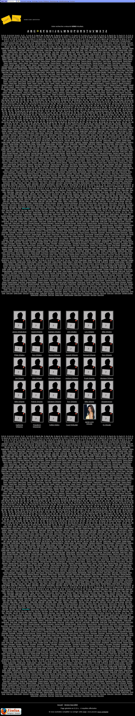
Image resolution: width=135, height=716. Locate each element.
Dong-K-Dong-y (37, 231)
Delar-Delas (31, 144)
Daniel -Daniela (112, 65)
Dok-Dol (96, 219)
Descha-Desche (9, 172)
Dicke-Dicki (120, 194)
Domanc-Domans (47, 223)
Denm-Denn (120, 161)
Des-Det (54, 175)
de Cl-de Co (78, 102)
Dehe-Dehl (128, 135)
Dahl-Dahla (93, 50)
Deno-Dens (123, 162)
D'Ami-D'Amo (14, 43)
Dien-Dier (45, 197)
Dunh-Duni (55, 277)
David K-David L (47, 85)
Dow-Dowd (116, 245)
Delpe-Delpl (11, 151)
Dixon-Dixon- (90, 210)
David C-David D (111, 83)
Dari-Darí (34, 74)
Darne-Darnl (17, 76)
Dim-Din (121, 203)
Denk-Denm (110, 161)
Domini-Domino (107, 225)
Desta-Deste (26, 175)
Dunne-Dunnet (49, 278)
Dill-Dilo (82, 201)
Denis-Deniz (70, 161)
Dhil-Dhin (35, 185)
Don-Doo (18, 234)
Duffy (129, 267)
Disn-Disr (67, 208)
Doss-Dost (116, 240)
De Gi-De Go (6, 105)
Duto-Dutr (75, 288)
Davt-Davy (110, 92)
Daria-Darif (26, 74)
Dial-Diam (10, 190)
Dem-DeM (107, 151)
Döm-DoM (15, 227)
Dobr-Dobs (38, 216)
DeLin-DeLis (20, 148)
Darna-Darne (7, 76)
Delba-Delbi (82, 144)
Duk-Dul (96, 271)
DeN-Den (46, 164)
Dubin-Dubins (68, 262)
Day (12, 96)
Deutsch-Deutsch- (125, 175)
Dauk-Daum (121, 80)
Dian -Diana (87, 190)
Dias (131, 190)
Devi (18, 179)
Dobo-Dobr (83, 214)
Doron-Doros (74, 238)
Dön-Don (93, 231)
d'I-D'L (56, 45)
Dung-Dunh (45, 277)
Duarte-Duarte (114, 260)
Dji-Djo (21, 212)
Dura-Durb (55, 284)
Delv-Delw (80, 151)
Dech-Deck (122, 129)
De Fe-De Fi (33, 103)
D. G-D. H (15, 37)
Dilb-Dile (122, 199)
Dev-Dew (52, 181)
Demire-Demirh (127, 155)
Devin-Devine (66, 179)
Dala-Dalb (47, 54)
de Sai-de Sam (118, 118)
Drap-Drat (44, 253)
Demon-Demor (73, 157)
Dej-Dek (67, 137)
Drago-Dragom (29, 251)
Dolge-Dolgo (51, 221)
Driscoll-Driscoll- (35, 256)
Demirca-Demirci (101, 155)
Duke (55, 271)
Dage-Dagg (11, 50)
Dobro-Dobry (18, 216)
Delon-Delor (93, 150)
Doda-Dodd (97, 216)
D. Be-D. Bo (48, 35)
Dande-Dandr (117, 61)
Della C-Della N (84, 148)
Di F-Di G (11, 186)
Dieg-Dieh (11, 197)
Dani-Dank (65, 68)
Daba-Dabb (89, 46)
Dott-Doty (17, 242)
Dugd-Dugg (91, 269)
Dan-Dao (113, 70)
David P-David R (89, 85)
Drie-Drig (124, 254)
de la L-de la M (26, 109)
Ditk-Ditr (105, 208)
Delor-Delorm (104, 150)
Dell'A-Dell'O (64, 148)
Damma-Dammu (93, 59)
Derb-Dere (65, 166)
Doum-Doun (31, 245)
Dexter (13, 183)
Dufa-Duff (83, 267)
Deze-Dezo (68, 183)
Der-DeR (34, 168)
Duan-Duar (92, 260)
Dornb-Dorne (33, 238)
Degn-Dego (62, 135)
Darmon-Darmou (116, 74)
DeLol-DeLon (83, 150)
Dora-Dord (124, 234)
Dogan (89, 218)
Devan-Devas (57, 177)
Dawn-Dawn (46, 94)
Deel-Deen (30, 133)
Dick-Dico (62, 196)
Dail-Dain (88, 52)
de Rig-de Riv (28, 118)
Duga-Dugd (82, 269)
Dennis (34, 162)
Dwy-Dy (71, 291)
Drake (87, 251)
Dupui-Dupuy (12, 282)
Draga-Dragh (8, 251)
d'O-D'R (95, 45)
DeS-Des (63, 170)
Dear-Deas (16, 127)
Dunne (40, 278)
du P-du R (60, 260)
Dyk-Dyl (26, 293)
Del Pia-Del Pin (124, 139)
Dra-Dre (78, 253)
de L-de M (81, 113)
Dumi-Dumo (106, 273)
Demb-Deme (70, 153)
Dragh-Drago (18, 251)
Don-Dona (31, 227)
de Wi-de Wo (46, 124)
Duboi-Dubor (120, 262)
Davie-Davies (12, 89)
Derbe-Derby (55, 166)
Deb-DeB (42, 129)
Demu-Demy (17, 159)
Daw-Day (6, 96)
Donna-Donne (113, 231)
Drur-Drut (113, 258)
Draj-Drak (80, 251)
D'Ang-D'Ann (66, 43)
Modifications (64, 1)
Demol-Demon (61, 157)
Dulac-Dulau (104, 271)
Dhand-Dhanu (106, 183)
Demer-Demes (118, 153)
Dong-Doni (59, 231)
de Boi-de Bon (38, 100)
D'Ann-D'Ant (76, 43)
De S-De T (16, 122)
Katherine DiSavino (19, 426)
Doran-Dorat (115, 234)
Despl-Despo (86, 174)
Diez (15, 199)
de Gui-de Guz (68, 105)
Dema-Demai (97, 151)
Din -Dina (128, 203)
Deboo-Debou (13, 129)
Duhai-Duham (7, 271)
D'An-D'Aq (85, 43)
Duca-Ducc (99, 264)
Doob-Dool (27, 234)
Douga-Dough (95, 242)
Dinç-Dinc (13, 205)
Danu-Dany (84, 70)
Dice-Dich (47, 194)
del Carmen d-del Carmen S (18, 139)
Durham (98, 284)
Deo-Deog (73, 164)
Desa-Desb (72, 170)
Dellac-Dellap (118, 148)
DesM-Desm (22, 174)
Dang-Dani (107, 63)
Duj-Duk (39, 271)
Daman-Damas (88, 58)
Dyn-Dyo (66, 293)
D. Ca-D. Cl (76, 35)
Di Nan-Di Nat (117, 186)
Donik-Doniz (68, 231)
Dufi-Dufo (22, 269)
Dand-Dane (127, 61)
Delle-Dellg (5, 150)
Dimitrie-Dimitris (39, 203)
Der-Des (124, 168)
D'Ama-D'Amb (114, 41)
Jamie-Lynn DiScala (89, 423)
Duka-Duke (47, 271)
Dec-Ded (66, 131)
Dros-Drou (118, 256)
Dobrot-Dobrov (6, 216)
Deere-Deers (59, 133)
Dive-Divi (9, 210)
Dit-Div (125, 208)
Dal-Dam (69, 58)
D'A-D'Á (4, 45)
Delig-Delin (11, 148)
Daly (46, 58)
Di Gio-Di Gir (31, 186)
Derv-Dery (117, 168)
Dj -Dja (110, 210)
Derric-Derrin (82, 168)
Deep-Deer (49, 133)
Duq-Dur (53, 282)
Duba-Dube (12, 262)
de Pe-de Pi (101, 116)
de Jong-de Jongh (17, 107)
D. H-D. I (33, 37)
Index (29, 1)
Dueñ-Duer (67, 267)
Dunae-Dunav (44, 275)
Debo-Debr (23, 129)
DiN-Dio (5, 207)
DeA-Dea (118, 126)
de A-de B (64, 98)
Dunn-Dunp (71, 278)
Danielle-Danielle (20, 67)
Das (18, 78)
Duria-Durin (115, 284)
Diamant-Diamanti (21, 190)
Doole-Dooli (46, 234)
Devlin (116, 179)
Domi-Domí (28, 225)
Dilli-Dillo (49, 201)
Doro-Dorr (84, 238)
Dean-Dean (47, 126)
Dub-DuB (96, 262)
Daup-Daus (22, 81)
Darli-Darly (96, 74)
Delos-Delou (124, 150)
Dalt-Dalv (32, 58)
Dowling (45, 247)
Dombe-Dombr (70, 223)
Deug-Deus (104, 175)
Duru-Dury (112, 286)
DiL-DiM (96, 201)
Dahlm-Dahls (13, 52)
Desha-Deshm (60, 172)
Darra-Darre (44, 76)
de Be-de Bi (15, 100)
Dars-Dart (91, 76)
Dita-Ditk (98, 208)
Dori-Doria (57, 236)
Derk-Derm (6, 168)
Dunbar (63, 275)
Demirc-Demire (114, 155)
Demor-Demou (85, 157)
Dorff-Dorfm (40, 236)
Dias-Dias (10, 192)
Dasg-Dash (87, 78)
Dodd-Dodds (112, 216)
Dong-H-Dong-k (24, 231)
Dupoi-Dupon (43, 280)
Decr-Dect (58, 131)
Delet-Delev (23, 146)
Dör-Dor (122, 236)
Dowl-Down (52, 247)
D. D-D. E (102, 35)
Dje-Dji (15, 212)
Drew (51, 254)
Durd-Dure (72, 284)
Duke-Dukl (88, 271)
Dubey (40, 262)
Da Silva (51, 46)
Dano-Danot (5, 70)
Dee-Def (76, 133)
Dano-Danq (15, 70)
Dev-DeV (93, 179)
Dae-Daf (118, 48)
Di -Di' (82, 188)
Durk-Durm (11, 286)
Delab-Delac (126, 140)
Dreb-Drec (96, 253)
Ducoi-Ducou (76, 266)
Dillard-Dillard (24, 201)
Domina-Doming (124, 223)
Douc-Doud (75, 242)
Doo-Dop (73, 234)
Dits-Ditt (112, 208)
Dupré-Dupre (88, 280)
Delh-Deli (114, 146)
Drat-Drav (53, 253)
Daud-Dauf (91, 80)
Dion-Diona (31, 207)
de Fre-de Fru (99, 103)
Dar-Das (13, 78)
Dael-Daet (110, 48)
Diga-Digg (43, 199)
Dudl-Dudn (32, 267)
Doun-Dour (41, 245)
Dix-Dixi (37, 210)
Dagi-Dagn (30, 50)
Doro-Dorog (53, 238)
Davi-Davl (83, 92)
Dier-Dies (62, 197)
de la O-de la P (50, 109)
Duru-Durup (102, 286)
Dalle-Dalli (82, 56)
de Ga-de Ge (117, 103)
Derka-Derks (127, 166)
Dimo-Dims (113, 203)
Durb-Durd (63, 284)
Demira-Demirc (89, 155)
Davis (126, 89)
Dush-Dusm (6, 288)
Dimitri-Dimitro (50, 203)
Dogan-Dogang (105, 218)
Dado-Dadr (84, 48)
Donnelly (5, 232)
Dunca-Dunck (128, 275)
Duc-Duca (90, 264)
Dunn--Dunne (32, 278)
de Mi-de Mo (78, 115)
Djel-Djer (8, 212)
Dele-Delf (32, 146)
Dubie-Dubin (57, 262)
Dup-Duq (21, 282)
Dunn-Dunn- (21, 278)
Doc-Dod (88, 216)
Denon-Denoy (113, 162)
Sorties (35, 1)
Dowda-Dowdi (7, 247)
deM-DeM (115, 151)
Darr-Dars (83, 76)
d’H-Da (124, 45)
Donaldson (119, 227)
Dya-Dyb (93, 291)
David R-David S (102, 85)
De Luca (49, 113)
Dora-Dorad (89, 234)
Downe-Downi (102, 247)
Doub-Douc (53, 242)
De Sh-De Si (51, 120)
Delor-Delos (114, 150)
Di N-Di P (127, 186)
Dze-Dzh (117, 293)
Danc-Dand (107, 61)
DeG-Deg (14, 135)
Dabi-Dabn (108, 46)
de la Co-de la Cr (94, 107)
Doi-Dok (80, 219)
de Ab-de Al (122, 96)
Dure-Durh (91, 284)
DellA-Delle (128, 148)
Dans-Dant (34, 70)
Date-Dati (39, 80)
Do (113, 212)
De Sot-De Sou (92, 120)
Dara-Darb (31, 72)
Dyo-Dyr (74, 293)
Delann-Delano (121, 142)
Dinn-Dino (113, 205)
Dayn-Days (90, 96)
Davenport (97, 81)
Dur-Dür (77, 286)
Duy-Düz (100, 290)
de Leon (83, 111)
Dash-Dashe (97, 78)
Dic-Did (69, 196)
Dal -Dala (29, 54)
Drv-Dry (130, 258)
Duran (102, 282)
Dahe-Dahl (75, 50)
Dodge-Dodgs (12, 218)
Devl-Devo (129, 179)
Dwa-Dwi (31, 291)
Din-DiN (81, 205)
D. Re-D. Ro (22, 39)
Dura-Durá (110, 282)
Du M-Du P (51, 260)
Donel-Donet (102, 229)
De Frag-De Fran (75, 103)
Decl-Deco (26, 131)
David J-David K (34, 85)
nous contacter (102, 712)
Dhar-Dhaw (6, 185)
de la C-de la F (114, 107)
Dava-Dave (67, 81)
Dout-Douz (68, 245)
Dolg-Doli (60, 221)
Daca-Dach (22, 48)
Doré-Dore (12, 236)
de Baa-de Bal (74, 98)
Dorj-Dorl (114, 236)
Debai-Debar (58, 127)
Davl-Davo (92, 92)
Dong (120, 229)
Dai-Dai (48, 52)
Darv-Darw (128, 76)
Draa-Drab (103, 249)
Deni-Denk (101, 161)
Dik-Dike (93, 199)
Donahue (74, 227)
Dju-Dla (68, 212)
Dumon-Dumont (118, 273)
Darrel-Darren (55, 76)
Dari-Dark (51, 74)
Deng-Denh (105, 159)
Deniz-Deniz (81, 161)
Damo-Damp (127, 59)
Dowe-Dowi (27, 247)
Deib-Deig (21, 137)
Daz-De (114, 96)
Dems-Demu (7, 159)
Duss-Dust (35, 288)
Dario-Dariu (43, 74)
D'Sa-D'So (103, 45)
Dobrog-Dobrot (125, 214)
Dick (61, 194)
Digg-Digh (51, 199)
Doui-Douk (12, 245)
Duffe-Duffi (114, 267)
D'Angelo (49, 43)
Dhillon (28, 185)
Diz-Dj (105, 210)
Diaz (74, 192)
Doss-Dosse (106, 240)
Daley (124, 54)
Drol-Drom (91, 256)
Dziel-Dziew (68, 295)
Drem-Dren (129, 253)
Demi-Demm (39, 157)
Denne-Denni (14, 162)
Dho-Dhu (59, 185)
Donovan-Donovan (120, 232)
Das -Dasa (53, 78)
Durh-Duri (106, 284)
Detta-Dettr (88, 175)
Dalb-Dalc (55, 54)
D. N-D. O (129, 37)
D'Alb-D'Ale (60, 41)
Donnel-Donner (29, 232)
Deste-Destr (36, 175)
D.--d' (130, 39)
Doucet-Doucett (64, 242)
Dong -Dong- (12, 231)
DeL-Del (22, 144)
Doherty (27, 219)
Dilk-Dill (6, 201)
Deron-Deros (44, 168)
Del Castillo (46, 139)
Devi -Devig (37, 179)
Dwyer (65, 291)
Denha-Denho (115, 159)
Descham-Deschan (123, 170)
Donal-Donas (8, 229)
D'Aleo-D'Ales (71, 41)
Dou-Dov (76, 245)
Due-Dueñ (58, 267)
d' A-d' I (7, 41)
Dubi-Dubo (78, 262)
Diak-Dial (128, 188)
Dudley (18, 267)
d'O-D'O (70, 45)
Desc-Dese (31, 172)
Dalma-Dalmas (100, 56)
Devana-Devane (45, 177)
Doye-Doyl (36, 249)
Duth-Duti (59, 288)
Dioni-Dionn (50, 207)
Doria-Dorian (67, 236)
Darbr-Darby (50, 72)
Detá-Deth (62, 175)
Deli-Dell (36, 148)
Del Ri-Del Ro (47, 140)
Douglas (5, 243)
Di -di (80, 186)
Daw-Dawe (6, 94)
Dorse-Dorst (19, 240)
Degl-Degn (53, 135)
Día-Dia (51, 192)
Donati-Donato (40, 229)
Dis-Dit (91, 208)
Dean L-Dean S (70, 126)
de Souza (102, 120)
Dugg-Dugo (118, 269)
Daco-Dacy (40, 48)
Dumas (46, 273)
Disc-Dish (43, 208)
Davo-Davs (101, 92)
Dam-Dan (16, 61)
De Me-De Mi (56, 115)
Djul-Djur (52, 212)
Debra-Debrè (33, 129)
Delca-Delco (101, 144)
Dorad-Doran (99, 234)
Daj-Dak (120, 52)
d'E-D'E (38, 45)
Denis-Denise (22, 161)
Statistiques (54, 1)
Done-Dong (112, 229)
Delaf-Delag (15, 142)
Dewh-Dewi (108, 181)
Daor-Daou (121, 70)
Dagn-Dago (39, 50)
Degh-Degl (44, 135)
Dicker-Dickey (110, 194)
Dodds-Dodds (123, 216)
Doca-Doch (61, 216)
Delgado (61, 146)
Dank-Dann (85, 68)
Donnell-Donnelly (125, 231)
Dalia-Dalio (27, 56)
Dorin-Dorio (98, 236)
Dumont (127, 273)
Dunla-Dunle (88, 277)
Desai (29, 170)
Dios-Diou (94, 207)
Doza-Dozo (87, 249)
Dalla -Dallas (52, 56)
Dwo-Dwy (58, 291)
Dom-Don (23, 227)
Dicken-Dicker (85, 194)
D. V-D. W (94, 39)
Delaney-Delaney (95, 142)
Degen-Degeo (24, 135)
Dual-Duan (83, 260)
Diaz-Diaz (105, 192)
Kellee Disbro (54, 425)
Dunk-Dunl (72, 277)
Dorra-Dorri (102, 238)
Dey (25, 183)
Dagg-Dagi (21, 50)
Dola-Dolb (127, 219)
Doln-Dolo (129, 221)
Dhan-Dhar (116, 183)
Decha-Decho (112, 129)
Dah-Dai (41, 52)
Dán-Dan (28, 61)
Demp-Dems (128, 157)
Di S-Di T (68, 188)
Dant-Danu (75, 70)
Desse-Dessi (7, 175)
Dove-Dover (84, 245)
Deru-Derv (108, 168)
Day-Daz (107, 96)
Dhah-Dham (85, 183)
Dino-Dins (121, 205)
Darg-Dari (17, 74)
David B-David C (98, 83)
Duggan (99, 269)
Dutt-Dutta (96, 288)
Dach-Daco (31, 48)
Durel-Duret (81, 284)
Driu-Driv (52, 256)
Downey (93, 247)
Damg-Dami (12, 59)
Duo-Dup (129, 278)
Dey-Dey (35, 183)
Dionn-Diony (60, 207)
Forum (40, 1)
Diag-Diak (121, 188)
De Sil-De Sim (62, 120)
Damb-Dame (122, 58)
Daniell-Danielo (34, 67)
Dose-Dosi (88, 240)
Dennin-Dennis (25, 162)
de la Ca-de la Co (81, 107)
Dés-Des (115, 172)
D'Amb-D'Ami (125, 41)
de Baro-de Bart (93, 98)
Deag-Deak (98, 124)
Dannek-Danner (107, 68)
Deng (98, 159)
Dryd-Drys (5, 260)
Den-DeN (81, 159)
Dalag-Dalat (37, 54)
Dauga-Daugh (101, 80)
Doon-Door (65, 234)
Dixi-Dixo (44, 210)
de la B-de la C (67, 107)
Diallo (3, 190)
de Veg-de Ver (73, 122)
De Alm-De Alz (14, 98)
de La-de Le (68, 111)
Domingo (4, 225)
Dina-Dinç (5, 205)
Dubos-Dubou (8, 264)
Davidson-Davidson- (120, 87)
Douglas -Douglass (113, 243)
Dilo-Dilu (88, 201)
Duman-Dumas (37, 273)
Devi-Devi (29, 179)
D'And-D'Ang (40, 43)
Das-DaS (117, 78)
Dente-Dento (22, 164)
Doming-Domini (67, 225)
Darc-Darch (71, 72)
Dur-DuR (23, 284)
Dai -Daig (55, 52)
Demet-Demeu (7, 155)
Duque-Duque (31, 282)
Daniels (56, 67)
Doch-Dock (71, 216)
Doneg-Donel (92, 229)
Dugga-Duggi (108, 269)
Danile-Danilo (23, 68)
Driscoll (25, 256)
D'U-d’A (117, 45)
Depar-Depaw (109, 164)
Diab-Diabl (96, 188)
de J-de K (38, 107)
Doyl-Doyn (71, 249)
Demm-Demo (50, 157)
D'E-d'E (25, 45)
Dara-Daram (21, 72)
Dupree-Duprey (110, 280)
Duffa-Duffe (104, 267)
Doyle (43, 249)
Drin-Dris (18, 256)
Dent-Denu (38, 164)
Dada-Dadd (57, 48)
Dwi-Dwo (39, 291)
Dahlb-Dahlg (113, 50)
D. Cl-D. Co (85, 35)
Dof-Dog (83, 218)
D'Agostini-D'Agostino (39, 41)
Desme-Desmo (33, 174)
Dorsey (12, 240)
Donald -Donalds (108, 227)
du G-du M (43, 260)
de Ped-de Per (91, 116)
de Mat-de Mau (14, 115)
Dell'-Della (73, 148)
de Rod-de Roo (46, 118)
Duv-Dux (83, 290)
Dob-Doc (53, 216)
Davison (62, 92)
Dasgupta (70, 78)
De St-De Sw (6, 122)
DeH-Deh (119, 135)
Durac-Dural (61, 282)
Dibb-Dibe (18, 194)
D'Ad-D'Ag (26, 41)
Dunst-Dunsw (102, 278)
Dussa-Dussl (26, 288)
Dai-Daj (113, 52)
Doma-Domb (59, 223)
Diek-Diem (28, 197)
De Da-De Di (123, 102)
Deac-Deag (89, 124)
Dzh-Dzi (51, 295)
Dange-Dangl (97, 63)
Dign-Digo (73, 199)
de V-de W (8, 124)
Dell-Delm (23, 150)
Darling (76, 74)
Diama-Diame (34, 190)
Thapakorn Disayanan (37, 426)
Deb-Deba (48, 127)
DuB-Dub (104, 262)
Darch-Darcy (81, 72)
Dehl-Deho (5, 137)
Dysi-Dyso (88, 293)
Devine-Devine (83, 179)
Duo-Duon (121, 278)
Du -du (68, 260)
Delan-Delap (14, 144)
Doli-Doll (78, 221)
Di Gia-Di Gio (21, 186)
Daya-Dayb (63, 96)
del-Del (107, 137)
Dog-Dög (114, 218)
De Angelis (43, 98)
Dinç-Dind (21, 205)
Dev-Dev (14, 177)
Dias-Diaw (19, 192)
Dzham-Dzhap (127, 293)
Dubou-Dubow (20, 264)
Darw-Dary (5, 78)
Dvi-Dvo (114, 290)
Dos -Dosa (70, 240)
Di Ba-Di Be (74, 185)
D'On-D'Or (77, 45)
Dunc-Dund (7, 277)
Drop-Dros (109, 256)
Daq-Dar (12, 72)
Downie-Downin (114, 247)
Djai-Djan (117, 210)
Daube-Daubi (73, 80)
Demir (63, 155)
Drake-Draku (122, 251)
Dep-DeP (15, 166)
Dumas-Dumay (61, 273)
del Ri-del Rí (30, 140)
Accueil (23, 1)
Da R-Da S (43, 46)
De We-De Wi (24, 124)
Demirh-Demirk (7, 157)
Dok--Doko (88, 219)
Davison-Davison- (72, 92)
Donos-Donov (84, 232)
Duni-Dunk (64, 277)
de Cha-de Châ (54, 102)
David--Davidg (20, 87)
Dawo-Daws (80, 94)
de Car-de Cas (11, 102)
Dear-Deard (127, 126)
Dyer (131, 291)
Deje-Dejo (59, 137)
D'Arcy (99, 43)
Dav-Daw (128, 92)
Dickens (76, 194)
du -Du (35, 260)
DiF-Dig (35, 199)
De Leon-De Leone (102, 111)
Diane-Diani (107, 190)
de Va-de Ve (62, 122)
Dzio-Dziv (86, 295)
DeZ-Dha (76, 183)
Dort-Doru (38, 240)
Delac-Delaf (6, 142)
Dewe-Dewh (98, 181)
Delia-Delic (123, 146)
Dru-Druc (41, 258)
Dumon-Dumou (14, 275)
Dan (22, 61)
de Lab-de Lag (20, 111)
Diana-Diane (97, 190)
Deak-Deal (108, 124)
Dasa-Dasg (62, 78)
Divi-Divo (17, 210)
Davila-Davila (98, 89)
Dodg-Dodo (22, 218)
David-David (86, 83)
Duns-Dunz (112, 278)
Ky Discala (107, 425)
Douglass (124, 243)
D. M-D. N (121, 37)
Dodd (104, 216)
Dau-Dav (48, 81)
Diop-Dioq (77, 207)
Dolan (110, 219)
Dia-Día (27, 192)
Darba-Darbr (40, 72)
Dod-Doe (50, 218)
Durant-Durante (33, 284)
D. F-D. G (129, 35)
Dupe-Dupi (15, 280)
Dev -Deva (23, 177)
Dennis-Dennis (62, 162)
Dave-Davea (76, 81)
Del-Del (100, 137)
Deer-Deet (68, 133)
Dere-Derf (93, 166)
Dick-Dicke (68, 194)
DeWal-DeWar (70, 181)
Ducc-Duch (108, 264)
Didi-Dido (102, 196)
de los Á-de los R (21, 113)
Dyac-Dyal (86, 291)
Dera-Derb (45, 166)
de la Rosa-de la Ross (99, 109)
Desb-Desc (81, 170)
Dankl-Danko (75, 68)
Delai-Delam (45, 142)
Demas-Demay (36, 153)
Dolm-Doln (121, 221)
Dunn (115, 277)
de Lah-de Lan (31, 111)
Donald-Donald (95, 227)
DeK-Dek (84, 137)
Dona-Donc (63, 229)
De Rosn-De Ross (72, 118)
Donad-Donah (51, 227)
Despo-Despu (97, 174)
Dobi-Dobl (65, 214)
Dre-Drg (111, 254)
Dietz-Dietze (124, 197)
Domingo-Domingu (16, 225)
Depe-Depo (127, 164)
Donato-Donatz (52, 229)
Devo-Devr (34, 181)
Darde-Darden (101, 72)
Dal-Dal (22, 54)
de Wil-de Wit (36, 124)
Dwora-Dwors (49, 291)
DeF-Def (100, 133)
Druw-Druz (122, 258)
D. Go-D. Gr (6, 37)
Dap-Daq (5, 72)
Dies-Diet (70, 197)
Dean (5, 126)
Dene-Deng (90, 159)
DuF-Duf (49, 269)
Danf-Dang (66, 63)
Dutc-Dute (51, 288)
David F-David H (8, 85)
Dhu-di (66, 185)
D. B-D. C (67, 35)
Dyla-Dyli (43, 293)
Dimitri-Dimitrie (26, 203)
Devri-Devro (43, 181)
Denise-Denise (33, 161)
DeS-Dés (107, 172)
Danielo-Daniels (46, 67)
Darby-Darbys (61, 72)
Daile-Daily (80, 52)
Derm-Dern (26, 168)
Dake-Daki (128, 52)
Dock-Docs (80, 216)
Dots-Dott (9, 242)
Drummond (87, 258)
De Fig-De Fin (44, 103)
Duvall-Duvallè (47, 290)
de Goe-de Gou (18, 105)
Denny (95, 162)
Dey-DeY (51, 183)
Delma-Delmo (58, 150)
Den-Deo (65, 164)
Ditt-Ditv (119, 208)
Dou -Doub (33, 242)
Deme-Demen (81, 153)
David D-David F (125, 83)
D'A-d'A (130, 43)
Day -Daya (54, 96)
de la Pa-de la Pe (63, 109)
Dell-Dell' (43, 148)
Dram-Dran (11, 253)
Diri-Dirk (5, 208)
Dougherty (105, 242)
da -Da (13, 46)
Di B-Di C (91, 185)
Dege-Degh (34, 135)
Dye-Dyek (116, 291)
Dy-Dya (78, 291)
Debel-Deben (87, 127)
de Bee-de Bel (117, 98)
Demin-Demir (55, 155)
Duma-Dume (73, 273)
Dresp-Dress (26, 254)
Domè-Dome (92, 223)
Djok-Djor (28, 212)
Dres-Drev (36, 254)
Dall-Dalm (90, 56)
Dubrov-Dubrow (52, 264)
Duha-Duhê (17, 271)
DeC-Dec (74, 129)
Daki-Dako (7, 54)
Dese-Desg (40, 172)
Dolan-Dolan (118, 219)
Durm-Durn (32, 286)
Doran (107, 234)
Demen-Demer (93, 153)
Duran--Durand (120, 282)
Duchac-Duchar (119, 264)
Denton (30, 164)
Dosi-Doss (97, 240)
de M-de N (125, 115)
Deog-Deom (82, 164)
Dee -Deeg (12, 133)
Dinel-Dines (38, 205)
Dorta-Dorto (29, 240)
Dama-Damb (111, 58)
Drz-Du (19, 260)
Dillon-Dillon (73, 201)
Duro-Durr (60, 286)
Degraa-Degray (72, 135)
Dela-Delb (73, 144)
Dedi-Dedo (93, 131)
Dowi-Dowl (37, 247)
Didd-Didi (76, 196)
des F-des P (14, 170)
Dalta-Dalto (6, 58)
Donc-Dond (72, 229)
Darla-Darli (68, 74)
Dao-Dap (129, 70)
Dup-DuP (6, 280)
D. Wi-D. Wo (114, 39)
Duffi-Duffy (122, 267)
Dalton (13, 58)
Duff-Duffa (95, 267)
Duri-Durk (123, 284)
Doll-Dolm (112, 221)
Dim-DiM (110, 201)
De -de (23, 98)
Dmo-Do (108, 212)
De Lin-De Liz (128, 111)
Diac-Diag (112, 188)
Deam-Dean (126, 124)
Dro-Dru (34, 258)
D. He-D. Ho (24, 37)
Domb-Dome (82, 223)
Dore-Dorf (31, 236)
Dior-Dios (85, 207)
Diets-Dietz (114, 197)
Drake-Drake (112, 251)
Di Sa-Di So (54, 188)
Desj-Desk (123, 172)
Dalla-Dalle (73, 56)
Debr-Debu (51, 129)
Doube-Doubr (43, 242)
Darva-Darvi (118, 76)
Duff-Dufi (15, 269)
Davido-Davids (58, 87)
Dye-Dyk (9, 293)
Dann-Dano (128, 68)
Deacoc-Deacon (78, 124)
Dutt (89, 288)
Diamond (55, 190)
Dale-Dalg (10, 56)
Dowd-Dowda (126, 245)
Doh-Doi (66, 219)
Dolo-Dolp (8, 223)
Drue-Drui (57, 258)
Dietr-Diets (105, 197)
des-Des (22, 170)
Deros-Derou (54, 168)
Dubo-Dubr (30, 264)
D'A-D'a (98, 41)
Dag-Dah (57, 50)
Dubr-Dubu (63, 264)
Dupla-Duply (32, 280)
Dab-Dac (13, 48)
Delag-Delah (25, 142)
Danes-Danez (55, 63)
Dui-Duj (33, 271)
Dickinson (13, 196)
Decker (10, 131)
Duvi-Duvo (75, 290)
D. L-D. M (82, 37)
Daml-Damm (81, 59)
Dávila (90, 89)
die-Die (115, 196)
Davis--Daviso (52, 92)
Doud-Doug (85, 242)
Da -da (20, 46)
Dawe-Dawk (26, 94)
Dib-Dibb (10, 194)
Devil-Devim (55, 179)
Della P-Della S (96, 148)
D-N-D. (17, 35)
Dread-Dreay (86, 253)
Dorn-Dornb (23, 238)
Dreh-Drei (113, 253)
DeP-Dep (99, 164)
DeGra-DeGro (85, 135)
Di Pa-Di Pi (15, 188)
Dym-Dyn (58, 293)
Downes (72, 247)
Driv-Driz (60, 256)
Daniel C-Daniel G (56, 65)
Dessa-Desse (126, 174)
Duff (89, 267)
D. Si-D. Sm (59, 39)
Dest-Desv (46, 175)
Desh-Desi (91, 172)
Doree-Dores (21, 236)
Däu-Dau (82, 80)
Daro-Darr (35, 76)
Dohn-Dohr (58, 219)
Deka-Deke (75, 137)
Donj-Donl (77, 231)
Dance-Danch (86, 61)
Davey (5, 83)
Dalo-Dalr (121, 56)
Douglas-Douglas (64, 243)
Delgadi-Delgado (51, 146)
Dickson (41, 196)
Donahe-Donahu (63, 227)
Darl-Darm (105, 74)
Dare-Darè (120, 72)
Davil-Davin (108, 89)
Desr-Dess (116, 174)
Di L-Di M (73, 186)
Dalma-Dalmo (112, 56)
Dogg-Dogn (123, 218)
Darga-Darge (8, 74)
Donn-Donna (102, 231)
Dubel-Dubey (32, 262)
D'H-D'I (50, 45)
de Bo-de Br (55, 100)
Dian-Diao (117, 190)
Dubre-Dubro (40, 264)
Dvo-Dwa (24, 291)
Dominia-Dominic (80, 225)
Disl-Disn (59, 208)
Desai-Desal (46, 170)
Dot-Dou (25, 242)
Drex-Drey (93, 254)
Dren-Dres (6, 254)
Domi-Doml (118, 225)
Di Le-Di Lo (65, 186)
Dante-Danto (65, 70)
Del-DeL (59, 144)
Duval (18, 290)
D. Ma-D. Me (92, 37)
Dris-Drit (45, 256)
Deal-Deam (117, 124)
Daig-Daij (63, 52)
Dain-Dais (106, 52)
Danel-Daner (34, 63)
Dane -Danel (23, 63)
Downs (10, 249)
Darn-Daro (27, 76)
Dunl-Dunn (108, 277)
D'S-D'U (110, 45)
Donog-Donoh (62, 232)
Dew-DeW (60, 181)
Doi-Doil (73, 219)
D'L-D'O (63, 45)
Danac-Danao (56, 61)
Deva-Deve (75, 177)
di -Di (98, 185)
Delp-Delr (20, 151)
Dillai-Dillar (14, 201)
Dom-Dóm (114, 223)
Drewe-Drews (74, 254)
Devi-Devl (109, 179)
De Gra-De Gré (43, 105)
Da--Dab (81, 46)
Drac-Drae (120, 249)
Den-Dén (124, 159)
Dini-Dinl (97, 205)
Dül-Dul (7, 273)
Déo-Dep (91, 164)
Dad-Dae (93, 48)
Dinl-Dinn (104, 205)
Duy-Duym (92, 290)
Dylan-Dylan (34, 293)
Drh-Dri (117, 254)
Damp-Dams (7, 61)
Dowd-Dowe (17, 247)
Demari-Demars (12, 153)
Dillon (55, 201)
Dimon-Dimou (103, 203)
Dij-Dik (86, 199)
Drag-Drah (64, 251)
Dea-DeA (110, 126)
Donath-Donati (28, 229)
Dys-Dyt (96, 293)
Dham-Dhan (95, 183)
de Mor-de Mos (108, 115)
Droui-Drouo (6, 258)
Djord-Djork (37, 212)
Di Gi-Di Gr (41, 186)
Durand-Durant (13, 284)
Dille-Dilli (41, 201)
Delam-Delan (69, 142)
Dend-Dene (62, 159)
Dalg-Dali (18, 56)
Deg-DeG (6, 135)
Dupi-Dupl (23, 280)
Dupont (51, 280)
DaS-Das (125, 78)
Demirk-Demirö (19, 157)
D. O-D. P (5, 39)
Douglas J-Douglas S (97, 243)
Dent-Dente (12, 164)
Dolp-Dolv (16, 223)
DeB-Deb (78, 127)
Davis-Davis (17, 92)
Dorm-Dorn (13, 238)
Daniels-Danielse (105, 67)
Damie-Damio (61, 59)
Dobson (46, 216)
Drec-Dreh (105, 253)
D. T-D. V (86, 39)
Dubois (111, 262)
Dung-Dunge (35, 277)
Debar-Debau (69, 127)
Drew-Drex (84, 254)
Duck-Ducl (58, 266)
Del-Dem (88, 151)
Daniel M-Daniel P (85, 65)
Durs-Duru (93, 286)
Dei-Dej (45, 137)
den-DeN (34, 159)
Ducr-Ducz (95, 266)
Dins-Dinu (129, 205)
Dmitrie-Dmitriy (90, 212)
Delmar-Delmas (46, 150)
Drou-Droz (16, 258)
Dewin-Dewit (118, 181)
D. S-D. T (78, 39)
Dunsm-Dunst (91, 278)
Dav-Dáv (46, 83)
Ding (54, 205)
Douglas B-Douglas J (80, 243)
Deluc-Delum (52, 151)
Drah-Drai (72, 251)
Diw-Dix (31, 210)
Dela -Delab (116, 140)
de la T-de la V (127, 109)
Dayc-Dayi (72, 96)
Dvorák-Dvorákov (124, 290)
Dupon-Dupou (68, 280)
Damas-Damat (100, 58)
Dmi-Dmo (100, 212)
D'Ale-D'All (81, 41)
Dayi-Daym (81, 96)
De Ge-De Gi (127, 103)
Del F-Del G (68, 139)
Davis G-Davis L (29, 92)
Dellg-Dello (14, 150)
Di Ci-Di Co (111, 185)
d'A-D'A (18, 41)
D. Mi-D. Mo (111, 37)
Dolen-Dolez (33, 221)
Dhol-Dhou (51, 185)
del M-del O (103, 139)
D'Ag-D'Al (51, 41)
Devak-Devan (33, 177)
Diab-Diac (104, 188)
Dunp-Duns (80, 278)
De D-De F (12, 103)
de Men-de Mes (44, 115)
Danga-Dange (86, 63)
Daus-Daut (31, 81)
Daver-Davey (126, 81)
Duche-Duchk (27, 266)
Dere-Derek (73, 166)
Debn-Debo (123, 127)
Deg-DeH (111, 135)
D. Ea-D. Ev (111, 35)
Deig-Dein (29, 137)
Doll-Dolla (86, 221)
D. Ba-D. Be (38, 35)
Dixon (51, 210)
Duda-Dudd (112, 266)
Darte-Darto (100, 76)
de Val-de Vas (52, 122)
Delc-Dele (110, 144)
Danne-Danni (119, 68)
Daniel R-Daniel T (99, 65)
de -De (57, 98)
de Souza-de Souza (114, 120)
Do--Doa (11, 214)
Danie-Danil (12, 68)
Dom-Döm (6, 227)
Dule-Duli (121, 271)
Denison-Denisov (58, 161)
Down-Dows (18, 249)
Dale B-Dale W (95, 54)
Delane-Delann (109, 142)
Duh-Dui (26, 271)
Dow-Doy (27, 249)
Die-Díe (10, 199)
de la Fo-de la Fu (126, 107)
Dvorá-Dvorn (6, 291)
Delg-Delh (106, 146)
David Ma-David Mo (61, 85)
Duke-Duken (67, 271)
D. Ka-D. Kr (56, 37)
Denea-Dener (72, 159)
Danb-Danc (76, 61)
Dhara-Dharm (126, 183)
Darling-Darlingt (85, 74)
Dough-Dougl (128, 242)
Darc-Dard (91, 72)
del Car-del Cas (35, 139)
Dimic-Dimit (15, 203)
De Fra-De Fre (88, 103)
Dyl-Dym (51, 293)
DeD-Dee (101, 131)
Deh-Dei (13, 137)
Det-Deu (96, 175)
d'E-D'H (44, 45)
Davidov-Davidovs (45, 87)
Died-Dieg (123, 196)
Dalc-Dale (63, 54)
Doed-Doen (58, 218)
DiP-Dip (116, 207)
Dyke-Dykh (18, 293)
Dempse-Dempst (116, 157)
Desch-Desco (21, 172)
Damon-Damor (116, 59)
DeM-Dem (124, 151)
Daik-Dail (71, 52)
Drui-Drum (66, 258)
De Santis (10, 120)
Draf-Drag (128, 249)
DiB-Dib (26, 194)
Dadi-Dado (75, 48)
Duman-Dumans (24, 273)
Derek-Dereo (84, 166)
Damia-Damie (50, 59)
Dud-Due (50, 267)
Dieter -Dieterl (80, 197)
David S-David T (116, 85)
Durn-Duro (41, 286)
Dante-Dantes (55, 70)
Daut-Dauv (40, 81)
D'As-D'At (122, 43)
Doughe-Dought (116, 242)
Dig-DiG (59, 199)
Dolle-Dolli (103, 221)
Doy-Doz (79, 249)
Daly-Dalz (61, 58)
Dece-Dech (102, 129)
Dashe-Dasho (108, 78)
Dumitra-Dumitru (95, 273)
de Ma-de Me (26, 115)
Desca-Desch (92, 170)
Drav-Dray (61, 253)
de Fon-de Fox (62, 103)
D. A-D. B (29, 35)
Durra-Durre (69, 286)
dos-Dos (62, 240)
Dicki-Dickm (22, 196)
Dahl (81, 50)
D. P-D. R (13, 39)
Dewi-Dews (128, 181)
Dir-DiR (12, 208)
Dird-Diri (129, 207)
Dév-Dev (46, 179)
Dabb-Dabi (99, 46)
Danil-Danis (46, 68)
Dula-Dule (113, 271)
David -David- (9, 87)
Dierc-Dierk (54, 197)
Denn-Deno (102, 162)
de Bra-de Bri (66, 100)
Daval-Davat (57, 81)
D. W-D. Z (123, 39)
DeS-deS (68, 174)
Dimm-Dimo (92, 203)
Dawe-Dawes (16, 94)
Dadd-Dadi (66, 48)
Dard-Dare (111, 72)
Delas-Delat (40, 144)
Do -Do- (125, 212)
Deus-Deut (113, 175)
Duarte (99, 260)
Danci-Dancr (97, 61)
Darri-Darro (75, 76)
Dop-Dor (80, 234)
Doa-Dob (18, 214)
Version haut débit (71, 705)
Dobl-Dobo (74, 214)
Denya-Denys (56, 164)
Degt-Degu (103, 135)
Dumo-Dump (25, 275)
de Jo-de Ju (29, 107)
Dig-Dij (80, 199)
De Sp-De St (127, 120)
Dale (70, 54)
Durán (88, 282)
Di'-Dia (88, 188)
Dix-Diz (99, 210)
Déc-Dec (50, 131)
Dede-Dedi (84, 131)
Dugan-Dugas (71, 269)
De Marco (109, 113)
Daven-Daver (116, 81)
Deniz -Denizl (92, 161)
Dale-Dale (85, 54)
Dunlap (80, 277)
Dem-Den (26, 159)
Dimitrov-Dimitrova (71, 203)
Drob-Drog (74, 256)
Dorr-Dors (110, 238)
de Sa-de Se (34, 120)
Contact (72, 1)
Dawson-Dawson (127, 94)
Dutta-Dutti (124, 288)
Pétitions (46, 1)
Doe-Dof (76, 218)
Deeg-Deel (21, 133)
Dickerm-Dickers (97, 194)
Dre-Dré (121, 253)
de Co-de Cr (106, 102)
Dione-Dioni (40, 207)
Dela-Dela (107, 140)
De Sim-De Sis (73, 120)
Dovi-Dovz (103, 245)
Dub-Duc (82, 264)
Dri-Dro (67, 256)
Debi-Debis (105, 127)
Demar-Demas (24, 153)
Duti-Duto (67, 288)
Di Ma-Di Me (98, 186)
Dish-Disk (51, 208)
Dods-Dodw (41, 218)
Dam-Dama (77, 58)
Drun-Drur (105, 258)
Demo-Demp (96, 157)
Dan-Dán (36, 61)
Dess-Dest (17, 175)
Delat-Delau (50, 144)
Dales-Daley (116, 54)
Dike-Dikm (101, 199)
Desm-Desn (52, 174)
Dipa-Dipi (108, 207)
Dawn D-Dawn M (58, 94)
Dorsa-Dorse (120, 238)
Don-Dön (85, 231)
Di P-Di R (32, 188)
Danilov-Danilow (35, 68)
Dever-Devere (107, 177)
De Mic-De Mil (67, 115)
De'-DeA (68, 124)
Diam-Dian (78, 190)
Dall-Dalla (42, 56)
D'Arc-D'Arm (107, 43)
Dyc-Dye (108, 291)
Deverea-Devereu (120, 177)
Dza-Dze (110, 293)
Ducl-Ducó (66, 266)
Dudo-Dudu (41, 267)
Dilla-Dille (33, 201)
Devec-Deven (85, 177)
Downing (124, 247)
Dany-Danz (94, 70)
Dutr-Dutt (83, 288)
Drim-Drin (10, 256)
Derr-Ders (92, 168)
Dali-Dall (35, 56)
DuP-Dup (58, 280)
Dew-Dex (6, 183)
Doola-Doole (36, 234)
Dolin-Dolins (69, 221)
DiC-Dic (40, 194)
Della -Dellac (108, 148)
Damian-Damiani (23, 59)
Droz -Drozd (25, 258)
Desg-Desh (49, 172)
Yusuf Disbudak (72, 425)
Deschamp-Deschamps (106, 170)
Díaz (32, 192)
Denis (8, 161)
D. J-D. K (47, 37)
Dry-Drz (13, 260)
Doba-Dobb (27, 214)
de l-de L (80, 109)
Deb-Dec (59, 129)
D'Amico (5, 43)
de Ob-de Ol (27, 116)
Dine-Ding (48, 205)
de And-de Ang (32, 98)
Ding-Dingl (65, 205)
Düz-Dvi (107, 290)
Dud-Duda (103, 266)
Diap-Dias (125, 190)
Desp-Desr (107, 174)
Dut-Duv (12, 290)
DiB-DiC (33, 194)
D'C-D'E (18, 45)
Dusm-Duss (16, 288)
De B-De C (93, 100)
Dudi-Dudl (11, 267)
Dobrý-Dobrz (28, 216)
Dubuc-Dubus (73, 264)
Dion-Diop (69, 207)
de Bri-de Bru (77, 100)
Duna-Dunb (55, 275)
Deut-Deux (6, 177)
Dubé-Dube (21, 262)
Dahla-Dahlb (102, 50)
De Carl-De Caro (117, 100)
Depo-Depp (7, 166)
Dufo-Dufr (41, 269)
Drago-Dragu (54, 251)
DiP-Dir (122, 207)
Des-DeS (55, 170)
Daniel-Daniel (43, 65)
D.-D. (23, 35)
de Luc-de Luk (64, 113)
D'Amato (105, 41)
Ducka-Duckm (48, 266)
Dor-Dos (55, 240)
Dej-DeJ (52, 137)
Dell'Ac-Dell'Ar (53, 148)
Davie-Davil (82, 89)
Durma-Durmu (21, 286)
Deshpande (82, 172)
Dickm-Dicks (32, 196)
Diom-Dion (22, 207)
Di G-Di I (49, 186)
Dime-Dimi (6, 203)
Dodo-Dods (32, 218)
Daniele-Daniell (7, 67)
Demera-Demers (106, 153)
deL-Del (74, 150)
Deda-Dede (74, 131)
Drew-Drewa (63, 254)
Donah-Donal (83, 227)
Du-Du (28, 260)
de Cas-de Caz (36, 102)
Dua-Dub (124, 260)
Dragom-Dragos (42, 251)
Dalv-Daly (40, 58)
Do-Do (118, 212)
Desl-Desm (12, 174)
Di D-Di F (127, 185)
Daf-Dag (125, 48)
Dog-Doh (11, 219)
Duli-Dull (129, 271)
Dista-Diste (84, 208)
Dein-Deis (38, 137)
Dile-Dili (129, 199)
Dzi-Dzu (94, 295)
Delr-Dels (27, 151)
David (29, 83)
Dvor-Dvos (16, 291)
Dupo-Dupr (79, 280)
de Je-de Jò (125, 105)
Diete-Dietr (90, 197)
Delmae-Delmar (34, 150)
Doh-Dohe (19, 219)
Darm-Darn (127, 74)
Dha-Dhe (14, 185)
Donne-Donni (41, 232)
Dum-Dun (34, 275)
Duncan (85, 275)
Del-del (123, 137)
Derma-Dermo (16, 168)
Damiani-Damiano (37, 59)
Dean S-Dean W (83, 126)
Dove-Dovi (94, 245)
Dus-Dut (43, 288)
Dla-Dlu (74, 212)
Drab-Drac (112, 249)
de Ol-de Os (44, 116)
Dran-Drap (20, 253)
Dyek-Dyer (125, 291)
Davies (19, 89)
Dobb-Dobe (47, 214)
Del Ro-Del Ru (58, 140)
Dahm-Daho (32, 52)
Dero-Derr (64, 168)
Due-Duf (75, 267)
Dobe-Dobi (57, 214)
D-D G (3, 35)
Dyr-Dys (81, 293)
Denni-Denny (87, 162)
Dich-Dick (55, 194)
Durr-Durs (85, 286)
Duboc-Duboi (87, 262)
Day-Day (45, 96)
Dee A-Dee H (123, 131)
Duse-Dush (128, 286)
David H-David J (21, 85)
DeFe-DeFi (92, 133)
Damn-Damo (105, 59)
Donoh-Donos (73, 232)
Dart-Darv (109, 76)
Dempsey (105, 157)
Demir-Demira (77, 155)
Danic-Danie (126, 63)
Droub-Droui (127, 256)
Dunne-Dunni (61, 278)
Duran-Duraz (45, 284)
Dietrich (98, 197)
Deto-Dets (79, 175)
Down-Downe (63, 247)
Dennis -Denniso (75, 162)
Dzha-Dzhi (34, 295)
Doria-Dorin (89, 236)
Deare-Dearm (6, 127)
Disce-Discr (35, 208)
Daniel (5, 65)
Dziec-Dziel (59, 295)
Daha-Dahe (65, 50)
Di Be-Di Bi (83, 185)
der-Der (37, 166)
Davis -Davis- (41, 92)
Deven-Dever (96, 177)
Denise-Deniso (45, 161)
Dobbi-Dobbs (37, 214)
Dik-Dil (108, 199)
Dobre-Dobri (104, 214)
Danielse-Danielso (119, 67)
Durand (129, 282)
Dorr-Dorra (93, 238)
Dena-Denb (43, 159)
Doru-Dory (47, 240)
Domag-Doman (34, 223)
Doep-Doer (68, 218)
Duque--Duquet (43, 282)
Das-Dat (32, 80)
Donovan (93, 232)
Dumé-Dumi (83, 273)
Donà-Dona (40, 227)
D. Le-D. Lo (73, 37)
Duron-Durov (50, 286)
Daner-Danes (45, 63)
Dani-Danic (116, 63)
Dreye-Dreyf (102, 254)
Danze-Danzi (104, 70)
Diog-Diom (13, 207)
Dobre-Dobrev (93, 214)
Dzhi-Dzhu (43, 295)
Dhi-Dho (43, 185)
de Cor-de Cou (95, 102)
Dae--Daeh (101, 48)
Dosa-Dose (79, 240)
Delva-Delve (70, 151)
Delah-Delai (35, 142)
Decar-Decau (84, 129)
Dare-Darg (129, 72)
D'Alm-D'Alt (90, 41)
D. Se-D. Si (50, 39)
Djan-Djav (125, 210)
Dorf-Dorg (49, 236)
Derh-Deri (109, 166)
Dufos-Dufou (32, 269)
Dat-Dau (64, 80)
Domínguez (47, 225)
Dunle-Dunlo (98, 277)
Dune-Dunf (26, 277)
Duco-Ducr (86, 266)
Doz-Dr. (95, 249)
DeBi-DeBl (114, 127)
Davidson (68, 87)
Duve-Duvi (67, 290)
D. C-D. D (94, 35)
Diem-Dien (37, 197)
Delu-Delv (61, 151)
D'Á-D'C (11, 45)
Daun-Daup (12, 81)
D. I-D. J (40, 37)
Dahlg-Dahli (123, 50)
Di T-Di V (76, 188)
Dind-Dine (29, 205)
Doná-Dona (18, 229)
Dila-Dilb (115, 199)
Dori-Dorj (107, 236)
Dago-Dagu (48, 50)
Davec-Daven (87, 81)
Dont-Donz (10, 234)
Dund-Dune (16, 277)
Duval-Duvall (36, 290)
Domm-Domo (128, 225)
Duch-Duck (37, 266)
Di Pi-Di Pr (24, 188)
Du (24, 260)
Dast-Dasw (24, 80)
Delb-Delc (91, 144)
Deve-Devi (11, 179)
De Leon (90, 111)
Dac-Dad (48, 48)
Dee (107, 131)
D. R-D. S (32, 39)
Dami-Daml (72, 59)
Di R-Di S (40, 188)
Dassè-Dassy (14, 80)
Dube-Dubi (47, 262)
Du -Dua (75, 260)
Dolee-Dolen (23, 221)
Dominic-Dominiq (94, 225)
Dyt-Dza (103, 293)
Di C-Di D (119, 185)
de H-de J (104, 105)
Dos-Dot (124, 240)
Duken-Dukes (78, 271)
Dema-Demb (48, 153)
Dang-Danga (75, 63)
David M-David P (76, 85)
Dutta (102, 288)
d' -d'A (12, 41)
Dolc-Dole (13, 221)
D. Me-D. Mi (101, 37)
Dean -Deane (95, 126)
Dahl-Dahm (23, 52)
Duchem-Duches (15, 266)
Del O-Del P (112, 139)
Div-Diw (24, 210)
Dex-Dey (20, 183)
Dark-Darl (60, 74)
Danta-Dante (44, 70)
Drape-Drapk (35, 253)
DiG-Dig (66, 199)
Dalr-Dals (129, 56)
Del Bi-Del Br (115, 137)
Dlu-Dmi (81, 212)
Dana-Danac (45, 61)
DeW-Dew (89, 181)
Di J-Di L (57, 186)
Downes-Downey (82, 247)
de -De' (61, 124)
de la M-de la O (38, 109)
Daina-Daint (97, 52)
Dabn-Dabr (116, 46)
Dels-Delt (35, 151)
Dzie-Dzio (77, 295)
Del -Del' (99, 140)
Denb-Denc (52, 159)
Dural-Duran (71, 282)
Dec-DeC (67, 129)
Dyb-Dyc (101, 291)
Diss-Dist (75, 208)
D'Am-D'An (30, 43)
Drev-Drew (44, 254)
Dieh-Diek (19, 197)
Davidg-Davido (32, 87)
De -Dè (13, 116)
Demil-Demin (44, 155)
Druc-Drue (49, 258)
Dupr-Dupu (122, 280)
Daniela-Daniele (125, 65)
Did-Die (109, 196)
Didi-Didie (84, 196)
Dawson (89, 94)
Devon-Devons (7, 181)
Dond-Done (82, 229)
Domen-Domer (103, 223)
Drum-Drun (96, 258)
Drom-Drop (100, 256)
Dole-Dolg (42, 221)
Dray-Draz (70, 253)
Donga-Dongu (48, 231)
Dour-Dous (50, 245)
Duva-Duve (58, 290)
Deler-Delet (14, 146)
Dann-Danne (95, 68)
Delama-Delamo (57, 142)
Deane (103, 126)
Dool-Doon (56, 234)
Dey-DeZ (59, 183)
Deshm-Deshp (71, 172)
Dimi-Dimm (83, 203)
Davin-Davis (118, 89)
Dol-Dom (24, 223)
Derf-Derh (101, 166)
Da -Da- (74, 46)
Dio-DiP (101, 207)
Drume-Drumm (76, 258)
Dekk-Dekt (92, 137)
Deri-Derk (118, 166)
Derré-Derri (72, 168)
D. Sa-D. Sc (40, 39)
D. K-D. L (65, 37)
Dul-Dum (14, 273)
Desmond (43, 174)
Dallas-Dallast (63, 56)
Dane (6, 63)
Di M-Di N (108, 186)
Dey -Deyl (43, 183)
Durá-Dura (81, 282)
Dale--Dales (106, 54)
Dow (109, 245)
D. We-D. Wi (104, 39)
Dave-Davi (13, 83)
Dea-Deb (40, 127)
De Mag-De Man (92, 113)
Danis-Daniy (56, 68)
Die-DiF (20, 199)
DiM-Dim (103, 201)
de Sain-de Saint (106, 118)
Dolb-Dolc (5, 221)
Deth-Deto (70, 175)
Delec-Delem (119, 144)
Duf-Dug (56, 269)
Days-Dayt (99, 96)
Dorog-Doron (64, 238)
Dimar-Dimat (119, 201)
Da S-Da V (66, 46)
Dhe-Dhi (22, 185)
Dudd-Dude (122, 266)
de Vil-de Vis (103, 122)
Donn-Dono (51, 232)
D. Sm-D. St (69, 39)
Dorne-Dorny (43, 238)
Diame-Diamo (45, 190)
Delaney (78, 142)
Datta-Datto (56, 80)
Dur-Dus (120, 286)
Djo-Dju (45, 212)
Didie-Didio (93, 196)
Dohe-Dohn (49, 219)
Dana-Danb (66, 61)
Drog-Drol (83, 256)
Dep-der (31, 166)
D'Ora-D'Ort (86, 45)
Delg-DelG (98, 146)
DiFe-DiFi (27, 199)
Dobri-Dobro (114, 214)
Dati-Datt (47, 80)
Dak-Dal (15, 54)
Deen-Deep (39, 133)
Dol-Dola (103, 219)
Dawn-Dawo (70, 94)
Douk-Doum (21, 245)
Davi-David (22, 83)
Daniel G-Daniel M (70, 65)
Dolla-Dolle (95, 221)
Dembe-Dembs (59, 153)
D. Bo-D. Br (58, 35)
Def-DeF (83, 133)
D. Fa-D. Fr (121, 35)
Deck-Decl (17, 131)
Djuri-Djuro (60, 212)
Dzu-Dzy (100, 295)
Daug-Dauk (111, 80)
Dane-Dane (13, 63)
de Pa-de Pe (80, 116)
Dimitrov (60, 203)
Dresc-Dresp (16, 254)
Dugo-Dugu (128, 269)
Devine (74, 179)
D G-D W (10, 35)
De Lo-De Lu (40, 113)
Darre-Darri (65, 76)
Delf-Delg (40, 146)
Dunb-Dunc (77, 275)
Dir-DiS (18, 208)
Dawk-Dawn (36, 94)
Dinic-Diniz (89, 205)
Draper (27, 253)
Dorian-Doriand (78, 236)
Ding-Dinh (73, 205)
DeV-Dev (66, 177)
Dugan (62, 269)
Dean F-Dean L (58, 126)
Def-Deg (129, 133)
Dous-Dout (59, 245)
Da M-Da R (34, 46)
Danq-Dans (25, 70)
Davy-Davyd (119, 92)
